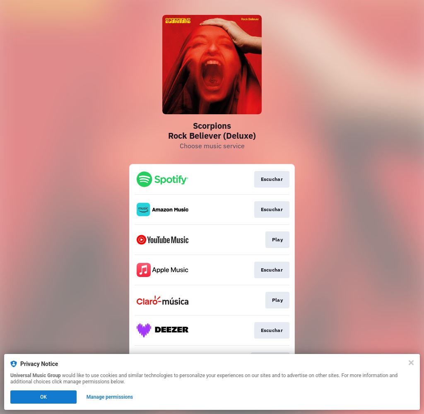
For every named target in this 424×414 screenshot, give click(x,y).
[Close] (411, 362)
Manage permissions (110, 397)
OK (43, 397)
